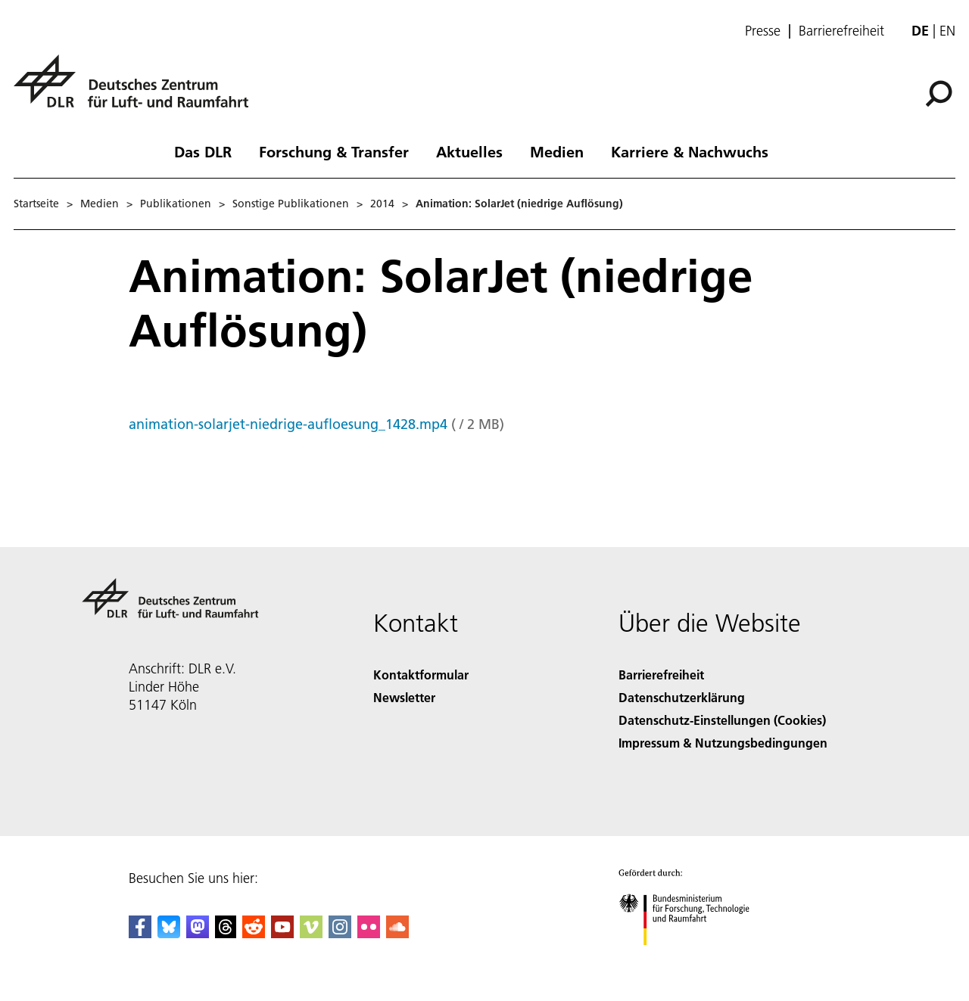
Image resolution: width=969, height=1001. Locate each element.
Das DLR (203, 151)
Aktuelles (469, 151)
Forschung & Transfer (334, 151)
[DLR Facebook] (140, 933)
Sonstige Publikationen (290, 203)
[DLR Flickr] (368, 933)
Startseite (36, 203)
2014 (382, 203)
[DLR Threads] (225, 933)
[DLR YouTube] (282, 933)
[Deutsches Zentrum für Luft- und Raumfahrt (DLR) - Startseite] (137, 89)
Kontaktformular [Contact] (421, 674)
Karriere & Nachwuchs (689, 151)
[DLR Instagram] (340, 933)
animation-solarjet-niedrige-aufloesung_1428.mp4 (288, 424)
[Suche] (938, 93)
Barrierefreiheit (841, 31)
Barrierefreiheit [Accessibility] (661, 674)
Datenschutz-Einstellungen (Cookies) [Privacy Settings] (722, 720)
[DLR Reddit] (253, 933)
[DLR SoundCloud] (397, 933)
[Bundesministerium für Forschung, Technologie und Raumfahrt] (692, 958)
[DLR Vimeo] (311, 933)
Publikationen (175, 203)
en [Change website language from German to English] (947, 30)
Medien (557, 151)
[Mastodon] (197, 933)
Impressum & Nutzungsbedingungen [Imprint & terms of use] (722, 743)
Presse (762, 31)
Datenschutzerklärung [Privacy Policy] (681, 697)
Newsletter (404, 697)
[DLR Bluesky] (168, 933)
